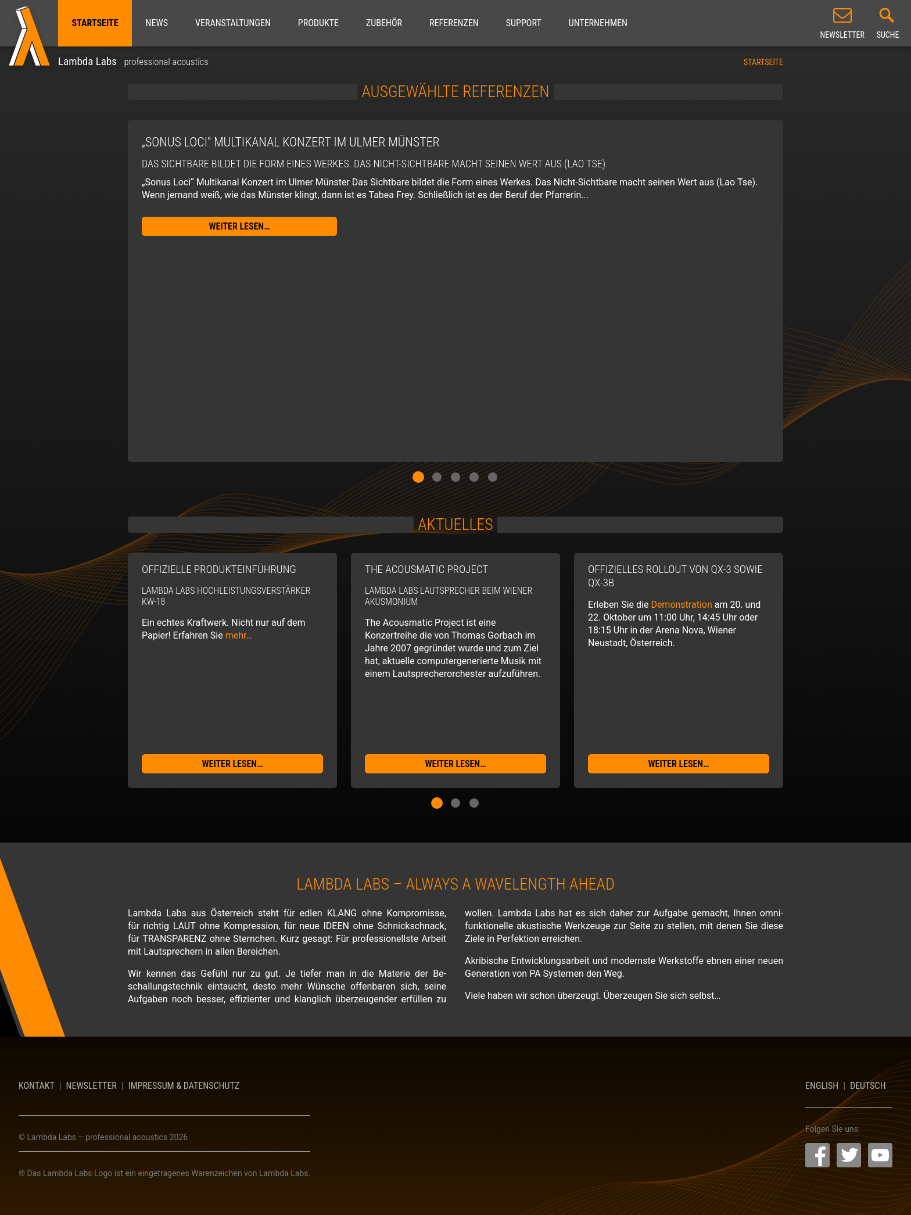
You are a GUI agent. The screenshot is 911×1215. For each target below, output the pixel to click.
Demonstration (681, 604)
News (157, 22)
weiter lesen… (239, 226)
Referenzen (454, 22)
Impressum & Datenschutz (183, 1085)
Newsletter (91, 1085)
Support (523, 22)
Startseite (95, 22)
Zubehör (384, 22)
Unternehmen (598, 22)
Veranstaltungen (233, 22)
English (821, 1085)
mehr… (239, 635)
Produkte (318, 22)
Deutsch (868, 1085)
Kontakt (37, 1085)
